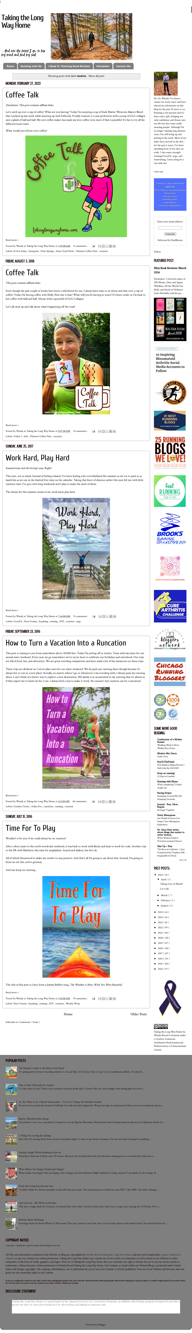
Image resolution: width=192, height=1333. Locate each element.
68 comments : (80, 801)
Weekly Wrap (73, 1003)
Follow (157, 251)
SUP (62, 621)
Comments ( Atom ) (29, 1022)
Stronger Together (166, 809)
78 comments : (80, 998)
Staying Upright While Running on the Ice (40, 1152)
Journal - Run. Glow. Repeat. (167, 806)
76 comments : (81, 616)
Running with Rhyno (167, 781)
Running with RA (31, 66)
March (164, 895)
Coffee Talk (22, 95)
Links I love (162, 756)
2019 (160, 943)
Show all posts (96, 76)
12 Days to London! (166, 776)
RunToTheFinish (165, 762)
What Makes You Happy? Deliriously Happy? (41, 1169)
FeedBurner (177, 240)
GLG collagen (137, 116)
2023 (160, 922)
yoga (78, 621)
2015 (160, 963)
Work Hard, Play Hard (38, 457)
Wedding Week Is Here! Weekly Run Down (168, 746)
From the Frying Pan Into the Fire (36, 1186)
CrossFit (18, 621)
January (165, 905)
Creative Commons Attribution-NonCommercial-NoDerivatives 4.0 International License (170, 1044)
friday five (36, 806)
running (54, 621)
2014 (160, 969)
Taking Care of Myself (171, 884)
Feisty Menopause (166, 815)
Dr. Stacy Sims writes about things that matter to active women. (170, 832)
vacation (103, 251)
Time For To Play (30, 828)
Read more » (12, 240)
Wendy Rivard (161, 1035)
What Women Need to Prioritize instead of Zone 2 (169, 839)
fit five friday (20, 251)
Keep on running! (166, 773)
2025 (161, 912)
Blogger (102, 1324)
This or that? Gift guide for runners (36, 1085)
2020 (161, 938)
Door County (31, 621)
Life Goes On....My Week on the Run (37, 1203)
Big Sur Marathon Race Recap (34, 1118)
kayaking (44, 621)
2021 (160, 932)
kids (26, 436)
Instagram (34, 251)
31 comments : (80, 246)
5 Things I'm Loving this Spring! (35, 1135)
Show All (182, 860)
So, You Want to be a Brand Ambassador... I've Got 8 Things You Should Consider (60, 1102)
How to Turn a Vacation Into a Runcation (66, 643)
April (164, 879)
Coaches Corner (21, 806)
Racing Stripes (164, 793)
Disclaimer (102, 66)
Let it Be (164, 889)
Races (10, 66)
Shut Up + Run (164, 846)
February (166, 900)
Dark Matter (109, 112)
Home (68, 1014)
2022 (161, 927)
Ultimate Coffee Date (87, 251)
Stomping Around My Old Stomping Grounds (169, 797)
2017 (160, 953)
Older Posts (139, 1014)
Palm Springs (48, 251)
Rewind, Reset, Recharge (31, 1219)
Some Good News (65, 251)
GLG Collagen (75, 299)
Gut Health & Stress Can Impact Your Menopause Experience (168, 821)
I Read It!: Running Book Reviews (69, 66)
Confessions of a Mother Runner (169, 741)
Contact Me (123, 66)
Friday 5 (18, 436)
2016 (160, 958)
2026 (161, 875)
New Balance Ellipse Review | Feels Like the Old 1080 (170, 766)
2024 (161, 917)
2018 (160, 948)
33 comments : (80, 431)
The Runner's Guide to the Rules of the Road (41, 1068)
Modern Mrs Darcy (167, 753)
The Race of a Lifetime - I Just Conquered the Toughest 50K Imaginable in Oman (171, 852)
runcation (49, 806)
